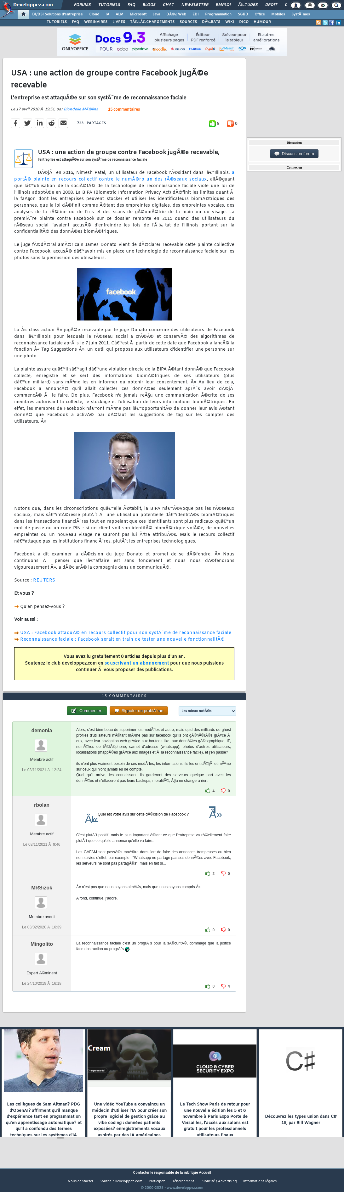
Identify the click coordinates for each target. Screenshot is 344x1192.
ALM (119, 14)
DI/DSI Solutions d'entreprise (57, 14)
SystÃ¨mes (300, 14)
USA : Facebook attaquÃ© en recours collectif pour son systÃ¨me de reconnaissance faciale (125, 637)
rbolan (41, 816)
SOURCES (188, 22)
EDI (195, 14)
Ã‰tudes (248, 5)
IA (107, 14)
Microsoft (138, 14)
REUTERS (44, 585)
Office (260, 14)
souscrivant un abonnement (137, 667)
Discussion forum (294, 153)
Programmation (218, 14)
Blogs (149, 5)
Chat (168, 5)
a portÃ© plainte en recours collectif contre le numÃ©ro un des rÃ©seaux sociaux (124, 180)
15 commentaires (124, 113)
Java (156, 14)
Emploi (223, 5)
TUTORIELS (57, 22)
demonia (42, 742)
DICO (244, 22)
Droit (271, 5)
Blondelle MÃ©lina (81, 113)
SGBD (243, 14)
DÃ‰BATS (211, 22)
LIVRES (118, 22)
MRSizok (41, 899)
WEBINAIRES (95, 22)
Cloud (94, 14)
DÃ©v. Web (176, 14)
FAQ (131, 5)
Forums (82, 5)
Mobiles (278, 14)
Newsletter (195, 5)
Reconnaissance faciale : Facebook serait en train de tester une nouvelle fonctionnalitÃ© (122, 643)
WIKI (229, 22)
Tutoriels (109, 5)
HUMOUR (262, 22)
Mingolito (42, 956)
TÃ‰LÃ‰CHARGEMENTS (152, 22)
